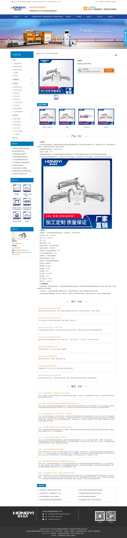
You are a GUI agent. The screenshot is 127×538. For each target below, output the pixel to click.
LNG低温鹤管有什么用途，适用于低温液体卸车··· (90, 499)
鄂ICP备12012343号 (81, 529)
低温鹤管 (106, 127)
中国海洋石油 (61, 535)
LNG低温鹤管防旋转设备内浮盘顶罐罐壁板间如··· (51, 499)
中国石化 (73, 535)
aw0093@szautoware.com (22, 250)
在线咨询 (109, 70)
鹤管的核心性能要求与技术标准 (21, 148)
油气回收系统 (17, 121)
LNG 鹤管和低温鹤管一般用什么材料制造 (49, 496)
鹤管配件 (16, 75)
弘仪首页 (16, 16)
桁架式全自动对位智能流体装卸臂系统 (27, 209)
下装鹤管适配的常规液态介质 (20, 156)
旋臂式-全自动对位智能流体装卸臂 (17, 209)
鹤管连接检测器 (18, 108)
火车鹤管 (66, 531)
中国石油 (68, 535)
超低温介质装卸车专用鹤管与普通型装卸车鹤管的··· (91, 490)
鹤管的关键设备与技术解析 (20, 168)
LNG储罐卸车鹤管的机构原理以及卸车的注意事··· (90, 493)
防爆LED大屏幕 (18, 90)
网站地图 (113, 1)
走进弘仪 (99, 16)
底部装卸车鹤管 (47, 16)
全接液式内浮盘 (17, 221)
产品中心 (44, 53)
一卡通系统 (16, 134)
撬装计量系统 (17, 125)
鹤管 (54, 1)
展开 (125, 38)
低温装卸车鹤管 (57, 16)
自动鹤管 (68, 16)
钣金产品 (15, 137)
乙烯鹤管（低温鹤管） (47, 127)
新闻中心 (89, 16)
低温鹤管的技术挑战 (18, 165)
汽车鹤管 (59, 531)
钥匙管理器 (16, 96)
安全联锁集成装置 (18, 111)
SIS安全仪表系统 (18, 131)
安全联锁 (15, 83)
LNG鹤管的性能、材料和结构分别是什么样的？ (50, 490)
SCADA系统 (17, 128)
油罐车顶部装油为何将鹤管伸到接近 (22, 171)
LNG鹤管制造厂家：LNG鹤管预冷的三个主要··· (50, 493)
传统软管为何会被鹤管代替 (20, 173)
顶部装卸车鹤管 (36, 16)
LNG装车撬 (86, 127)
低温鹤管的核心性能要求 (19, 154)
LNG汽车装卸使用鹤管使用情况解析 (87, 496)
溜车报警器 (16, 105)
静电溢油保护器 (18, 87)
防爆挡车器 (16, 93)
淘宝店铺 (107, 1)
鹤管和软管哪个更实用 (19, 151)
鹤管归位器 (16, 99)
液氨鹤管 (16, 194)
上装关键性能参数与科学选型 (20, 159)
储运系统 (15, 115)
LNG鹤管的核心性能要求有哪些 (21, 162)
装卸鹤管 (78, 531)
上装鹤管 (101, 1)
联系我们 (110, 16)
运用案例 (78, 16)
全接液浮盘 (15, 79)
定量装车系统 (17, 118)
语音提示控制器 (18, 102)
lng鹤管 (27, 221)
